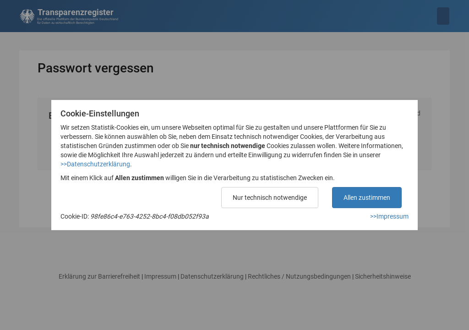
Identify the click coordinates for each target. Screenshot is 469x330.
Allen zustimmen (367, 197)
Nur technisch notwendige (270, 197)
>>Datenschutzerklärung (95, 164)
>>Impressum (389, 216)
